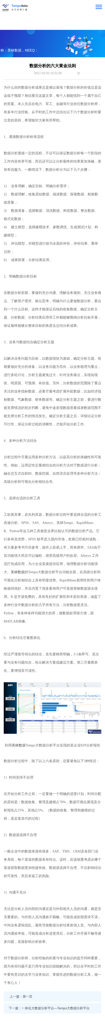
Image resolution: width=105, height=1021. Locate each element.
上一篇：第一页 (21, 996)
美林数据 (18, 572)
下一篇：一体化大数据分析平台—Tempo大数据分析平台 (49, 1008)
